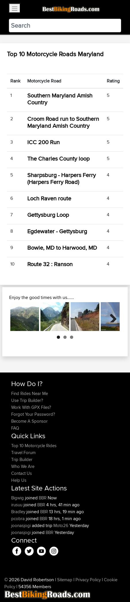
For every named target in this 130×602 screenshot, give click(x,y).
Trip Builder (21, 459)
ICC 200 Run (43, 142)
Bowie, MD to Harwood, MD (62, 247)
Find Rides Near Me (29, 393)
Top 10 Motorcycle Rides (34, 446)
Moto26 (60, 525)
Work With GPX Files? (31, 407)
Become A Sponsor (29, 421)
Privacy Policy (88, 580)
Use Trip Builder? (27, 400)
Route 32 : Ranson (50, 264)
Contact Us (21, 473)
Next (111, 316)
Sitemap (64, 580)
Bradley (18, 512)
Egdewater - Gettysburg (57, 231)
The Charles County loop (58, 158)
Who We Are (22, 466)
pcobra (18, 519)
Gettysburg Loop (48, 214)
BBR (42, 498)
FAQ (15, 428)
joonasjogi (21, 525)
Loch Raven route (49, 198)
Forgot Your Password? (33, 414)
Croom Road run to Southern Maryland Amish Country (63, 122)
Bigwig (18, 498)
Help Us (18, 480)
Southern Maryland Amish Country (59, 98)
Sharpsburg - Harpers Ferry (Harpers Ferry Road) (61, 178)
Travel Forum (23, 452)
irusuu (17, 505)
